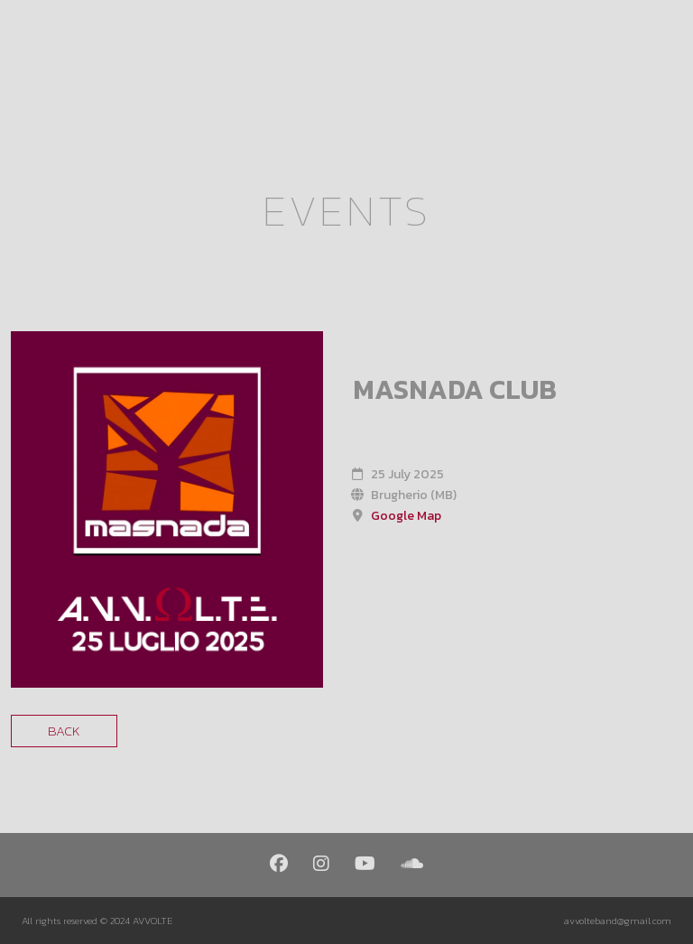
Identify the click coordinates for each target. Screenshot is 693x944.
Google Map (406, 515)
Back (64, 730)
